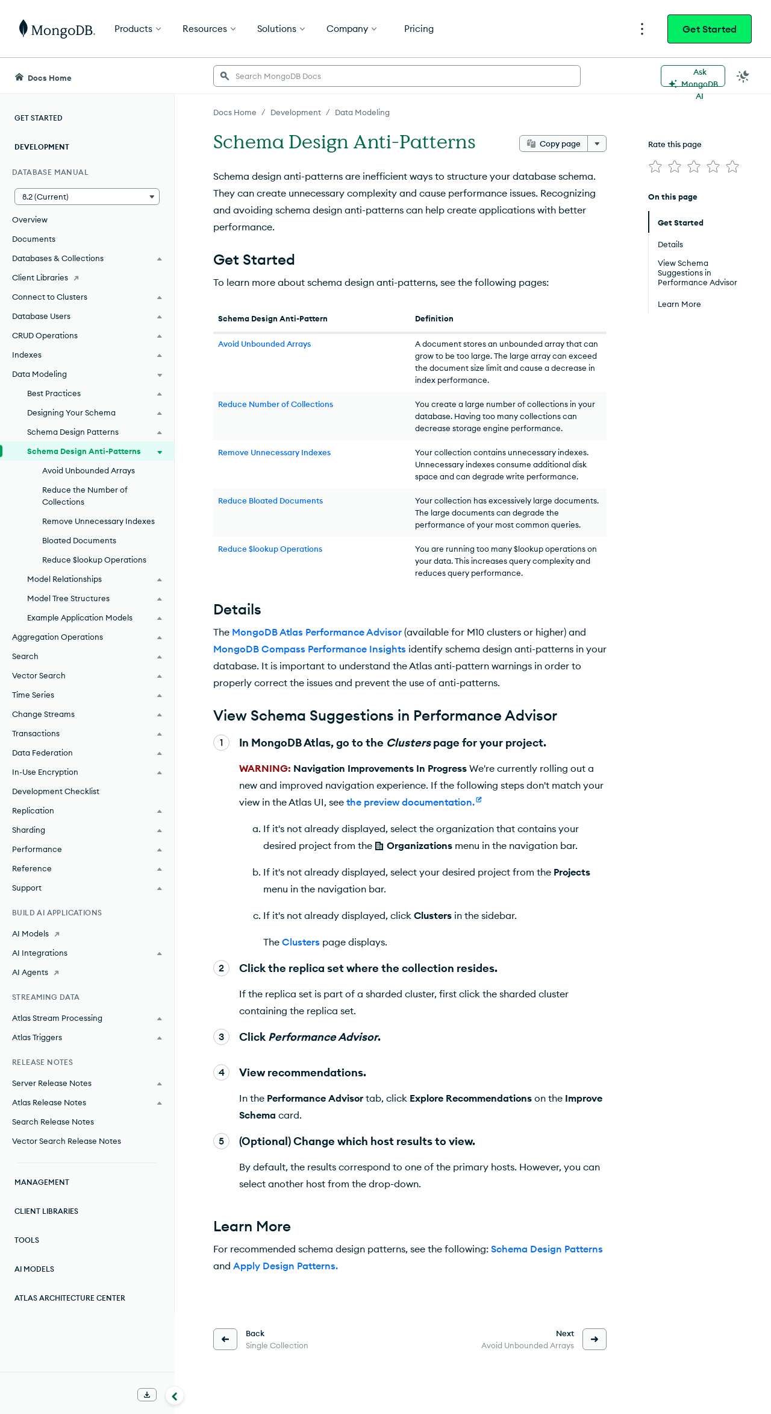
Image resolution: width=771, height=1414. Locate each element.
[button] (87, 196)
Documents (33, 239)
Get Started (709, 29)
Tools (26, 1240)
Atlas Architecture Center (69, 1297)
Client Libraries (46, 1211)
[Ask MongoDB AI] (693, 76)
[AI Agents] (87, 972)
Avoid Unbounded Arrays (88, 470)
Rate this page (675, 144)
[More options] (597, 143)
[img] (655, 166)
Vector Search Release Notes (66, 1141)
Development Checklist (55, 791)
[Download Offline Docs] (147, 1394)
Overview (30, 219)
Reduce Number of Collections (275, 404)
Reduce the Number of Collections (85, 496)
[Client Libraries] (87, 277)
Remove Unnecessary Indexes (98, 521)
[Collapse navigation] (174, 1395)
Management (41, 1182)
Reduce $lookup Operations (94, 559)
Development (41, 146)
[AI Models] (87, 933)
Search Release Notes (53, 1121)
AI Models (34, 1269)
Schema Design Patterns (547, 1249)
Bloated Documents (79, 540)
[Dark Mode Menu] (743, 76)
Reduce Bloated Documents (270, 500)
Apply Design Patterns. (285, 1266)
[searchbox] (397, 76)
